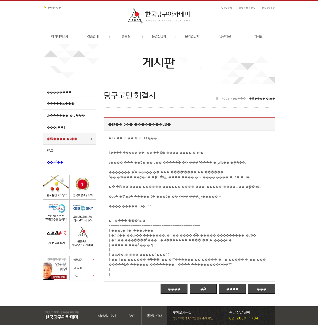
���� (174, 289)
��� (261, 289)
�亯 (203, 289)
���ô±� (268, 7)
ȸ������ (247, 7)
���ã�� (54, 7)
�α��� (226, 7)
